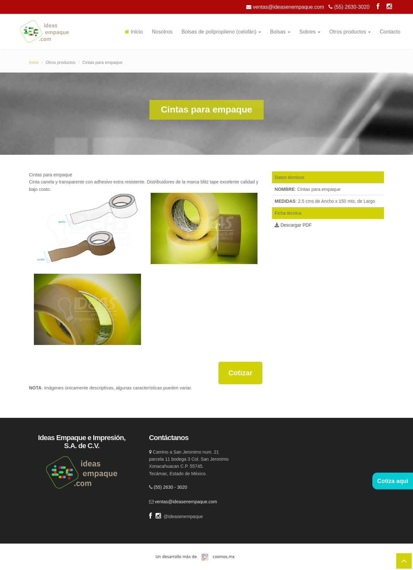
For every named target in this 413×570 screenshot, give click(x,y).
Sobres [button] (309, 31)
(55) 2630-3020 (348, 7)
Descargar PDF (295, 225)
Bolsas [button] (280, 31)
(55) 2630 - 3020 (170, 487)
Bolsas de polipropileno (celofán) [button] (221, 31)
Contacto (390, 31)
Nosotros (162, 31)
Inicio (134, 31)
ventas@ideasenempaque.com (285, 7)
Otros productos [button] (350, 31)
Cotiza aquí (392, 481)
